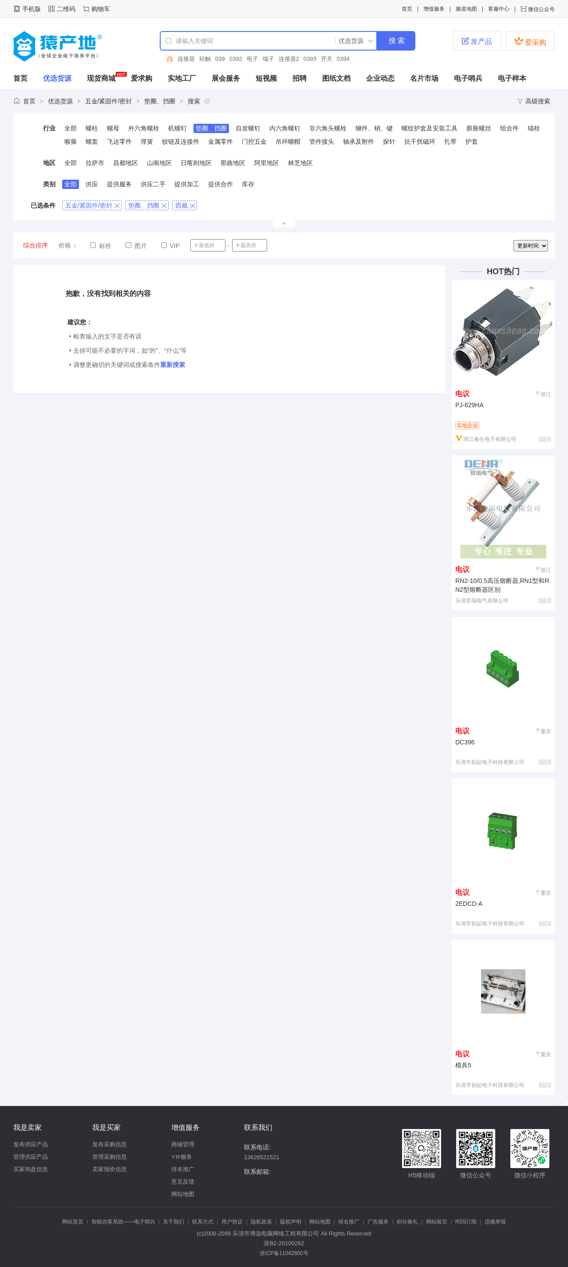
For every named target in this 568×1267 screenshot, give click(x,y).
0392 (235, 58)
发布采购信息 (109, 1144)
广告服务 (378, 1222)
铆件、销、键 (374, 128)
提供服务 (119, 184)
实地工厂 (182, 78)
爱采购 (530, 41)
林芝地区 (300, 162)
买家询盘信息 (30, 1169)
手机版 (31, 8)
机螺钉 (177, 128)
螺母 (113, 128)
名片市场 (424, 78)
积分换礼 (407, 1222)
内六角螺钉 (284, 128)
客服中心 (498, 9)
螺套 (92, 141)
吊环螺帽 (288, 141)
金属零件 (220, 141)
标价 (100, 245)
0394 (343, 58)
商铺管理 (182, 1144)
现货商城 (101, 78)
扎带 (450, 141)
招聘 (299, 78)
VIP (170, 245)
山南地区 (159, 162)
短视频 (266, 78)
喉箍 (70, 141)
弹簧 (147, 141)
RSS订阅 (466, 1222)
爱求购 (141, 78)
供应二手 (153, 184)
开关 (326, 58)
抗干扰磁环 (419, 141)
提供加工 (186, 184)
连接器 (186, 58)
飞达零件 (119, 141)
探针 (389, 141)
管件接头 (321, 141)
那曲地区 (233, 162)
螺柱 (92, 128)
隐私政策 (261, 1222)
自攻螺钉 (248, 128)
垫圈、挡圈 (159, 101)
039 (220, 58)
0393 (310, 58)
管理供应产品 (30, 1156)
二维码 (66, 8)
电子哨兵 (468, 78)
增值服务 (434, 9)
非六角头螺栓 (328, 128)
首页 (407, 9)
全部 (70, 128)
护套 (471, 141)
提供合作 (220, 184)
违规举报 (495, 1222)
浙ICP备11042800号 (284, 1253)
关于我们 (173, 1222)
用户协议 (232, 1222)
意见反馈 (182, 1181)
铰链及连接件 (180, 141)
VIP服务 (181, 1156)
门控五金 (254, 141)
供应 (92, 184)
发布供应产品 (30, 1144)
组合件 (509, 128)
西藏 (185, 205)
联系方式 (202, 1222)
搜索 (194, 101)
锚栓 (534, 128)
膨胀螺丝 (478, 128)
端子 (268, 58)
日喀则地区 (196, 162)
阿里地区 (266, 162)
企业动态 (380, 78)
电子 (252, 58)
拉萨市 (95, 162)
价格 (68, 245)
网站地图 (182, 1194)
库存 (248, 184)
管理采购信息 (109, 1156)
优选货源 (57, 78)
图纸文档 (336, 78)
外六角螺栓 (143, 128)
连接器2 (289, 58)
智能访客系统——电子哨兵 (123, 1222)
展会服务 (226, 78)
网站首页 (72, 1222)
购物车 (100, 8)
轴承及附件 (358, 141)
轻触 (205, 58)
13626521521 (262, 1157)
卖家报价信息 (109, 1169)
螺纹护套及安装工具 (430, 128)
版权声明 (290, 1222)
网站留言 (436, 1222)
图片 (136, 245)
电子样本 (512, 78)
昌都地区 (125, 162)
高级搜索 (533, 101)
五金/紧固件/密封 (108, 101)
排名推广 (182, 1169)
